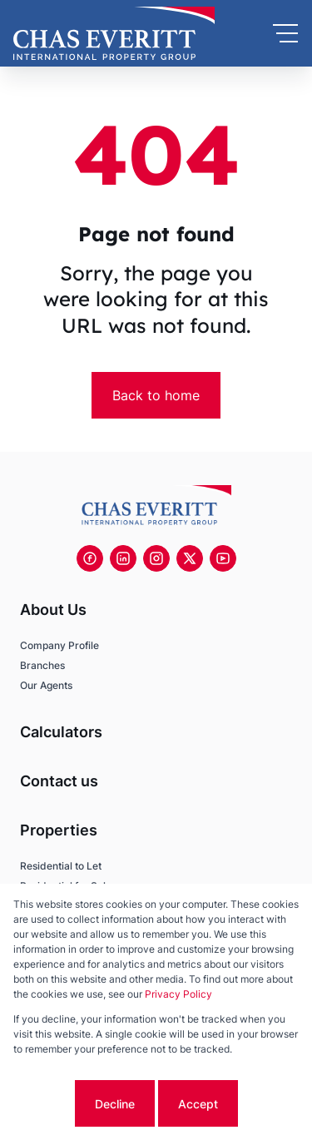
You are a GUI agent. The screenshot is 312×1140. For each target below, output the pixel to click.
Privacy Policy (178, 994)
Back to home (156, 395)
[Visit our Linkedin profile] (123, 558)
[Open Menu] (285, 33)
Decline (115, 1104)
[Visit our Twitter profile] (189, 558)
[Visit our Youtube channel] (223, 558)
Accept (198, 1104)
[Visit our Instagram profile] (156, 558)
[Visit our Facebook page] (90, 558)
